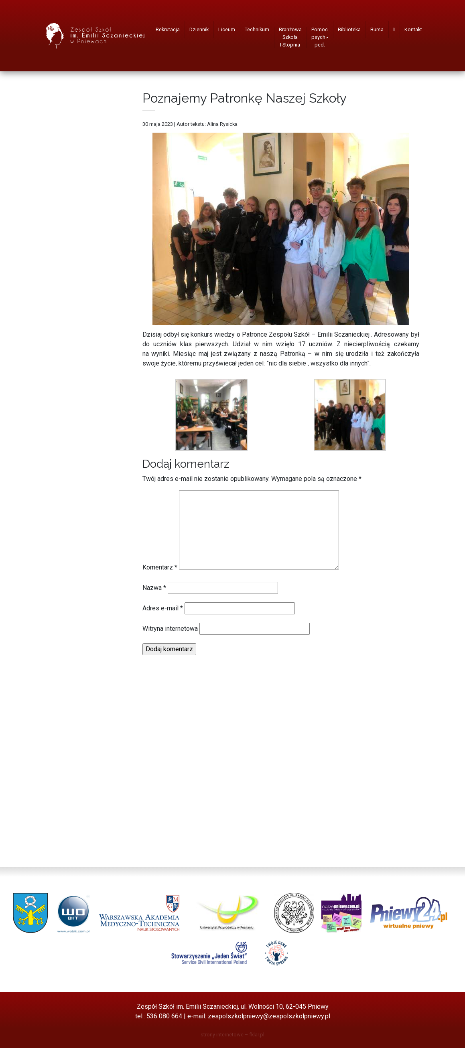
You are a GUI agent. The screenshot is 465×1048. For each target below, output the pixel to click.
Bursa (377, 29)
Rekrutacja (168, 29)
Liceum (226, 29)
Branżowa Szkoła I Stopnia (290, 37)
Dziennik (199, 29)
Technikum (257, 29)
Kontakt (413, 29)
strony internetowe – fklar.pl (232, 1035)
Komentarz (159, 567)
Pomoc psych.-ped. (319, 37)
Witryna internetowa (170, 628)
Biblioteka (349, 29)
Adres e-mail (162, 608)
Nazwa (154, 588)
